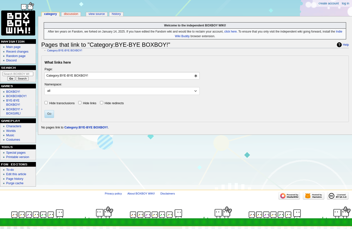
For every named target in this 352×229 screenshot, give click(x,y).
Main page (13, 47)
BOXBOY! (13, 91)
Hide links (89, 103)
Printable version (17, 157)
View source (96, 14)
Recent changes (17, 51)
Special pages (15, 152)
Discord (11, 60)
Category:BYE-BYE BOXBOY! (64, 50)
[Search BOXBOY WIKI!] (18, 74)
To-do (10, 170)
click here (230, 31)
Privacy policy (113, 193)
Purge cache (14, 183)
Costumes (13, 139)
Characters (13, 126)
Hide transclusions (62, 103)
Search (8, 68)
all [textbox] (48, 90)
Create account (329, 3)
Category (50, 14)
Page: (48, 69)
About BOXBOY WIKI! (141, 193)
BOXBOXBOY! (16, 96)
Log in (345, 3)
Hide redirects (114, 103)
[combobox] (122, 76)
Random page (15, 56)
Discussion (71, 14)
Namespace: (53, 84)
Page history (14, 179)
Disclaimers (167, 193)
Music (10, 135)
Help (346, 44)
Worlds (11, 131)
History (116, 14)
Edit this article (16, 174)
